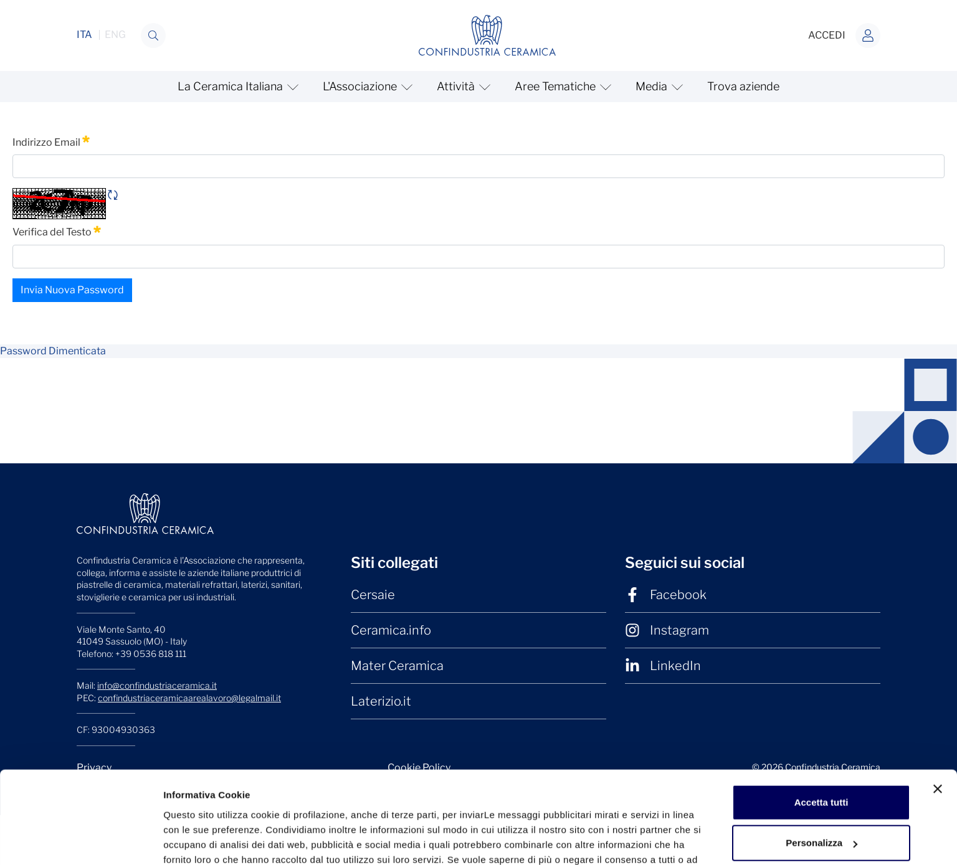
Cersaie (373, 594)
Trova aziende (743, 86)
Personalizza (821, 691)
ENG (115, 35)
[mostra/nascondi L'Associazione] (366, 86)
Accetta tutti (821, 651)
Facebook (666, 594)
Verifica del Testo (56, 231)
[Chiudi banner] (937, 637)
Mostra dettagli (197, 772)
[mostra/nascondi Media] (657, 86)
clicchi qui (249, 723)
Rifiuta (821, 732)
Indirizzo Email (51, 141)
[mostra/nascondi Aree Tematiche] (561, 86)
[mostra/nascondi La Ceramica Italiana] (236, 86)
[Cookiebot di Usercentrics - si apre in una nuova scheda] (80, 772)
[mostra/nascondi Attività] (462, 86)
